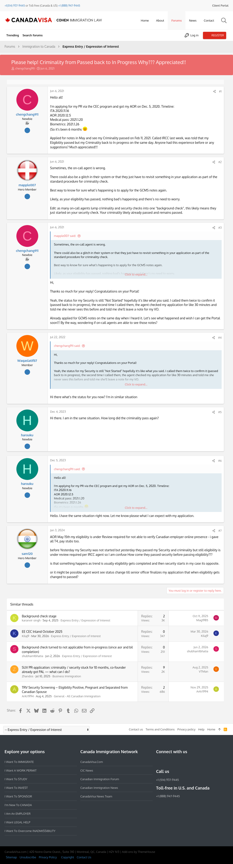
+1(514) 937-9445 (15, 5)
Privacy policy (186, 729)
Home (211, 729)
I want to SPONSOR (18, 796)
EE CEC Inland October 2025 (42, 631)
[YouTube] (191, 761)
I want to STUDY (16, 779)
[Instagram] (167, 761)
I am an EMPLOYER (17, 813)
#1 (220, 91)
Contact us (136, 729)
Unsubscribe (28, 857)
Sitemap (11, 857)
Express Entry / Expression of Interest (85, 620)
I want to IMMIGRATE (19, 762)
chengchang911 (25, 68)
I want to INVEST (16, 788)
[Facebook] (159, 761)
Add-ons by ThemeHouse (138, 852)
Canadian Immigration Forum (99, 779)
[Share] (214, 91)
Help (201, 729)
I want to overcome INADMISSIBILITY (30, 831)
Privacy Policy (48, 857)
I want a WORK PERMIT (21, 770)
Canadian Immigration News (99, 788)
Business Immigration (67, 676)
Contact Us (84, 857)
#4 (220, 337)
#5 (220, 412)
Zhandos (27, 676)
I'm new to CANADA (18, 805)
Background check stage (39, 616)
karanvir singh (31, 620)
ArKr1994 (28, 696)
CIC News (86, 770)
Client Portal (220, 5)
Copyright (67, 857)
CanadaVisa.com (91, 762)
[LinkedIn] (175, 761)
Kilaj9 (25, 636)
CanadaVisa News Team (96, 796)
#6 (220, 460)
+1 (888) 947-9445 (69, 5)
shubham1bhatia (32, 656)
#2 (220, 162)
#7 (220, 530)
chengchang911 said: (67, 346)
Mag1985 (202, 620)
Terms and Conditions (160, 729)
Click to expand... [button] (136, 274)
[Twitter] (183, 761)
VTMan (203, 671)
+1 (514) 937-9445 (167, 780)
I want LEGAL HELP (17, 822)
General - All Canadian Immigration (77, 696)
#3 (220, 227)
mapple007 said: (65, 236)
